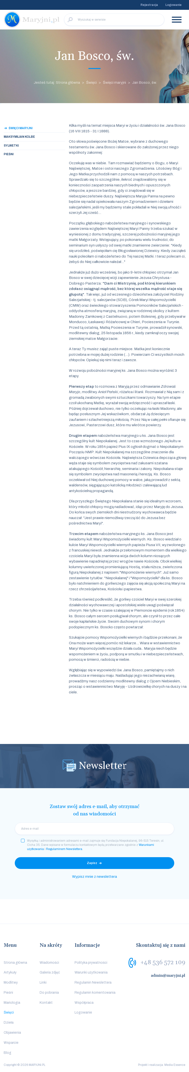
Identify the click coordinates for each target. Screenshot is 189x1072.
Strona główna (15, 962)
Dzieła (9, 1022)
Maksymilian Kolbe (19, 136)
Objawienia (12, 1032)
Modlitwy (11, 982)
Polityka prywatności (91, 962)
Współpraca (84, 1002)
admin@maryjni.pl (168, 975)
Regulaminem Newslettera (64, 849)
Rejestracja (149, 5)
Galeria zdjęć (50, 972)
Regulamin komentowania (95, 992)
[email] (94, 829)
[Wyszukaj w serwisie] (114, 20)
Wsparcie (11, 1043)
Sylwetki (11, 145)
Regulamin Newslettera (93, 982)
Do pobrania (49, 992)
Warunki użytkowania (91, 972)
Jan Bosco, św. (144, 82)
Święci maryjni (114, 82)
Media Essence (174, 1065)
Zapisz (92, 863)
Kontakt (46, 1002)
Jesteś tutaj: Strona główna (57, 82)
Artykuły (10, 972)
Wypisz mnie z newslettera (94, 877)
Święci (91, 82)
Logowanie (173, 5)
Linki (43, 982)
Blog (7, 1053)
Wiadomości (49, 962)
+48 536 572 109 (162, 962)
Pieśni (9, 154)
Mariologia (12, 1002)
